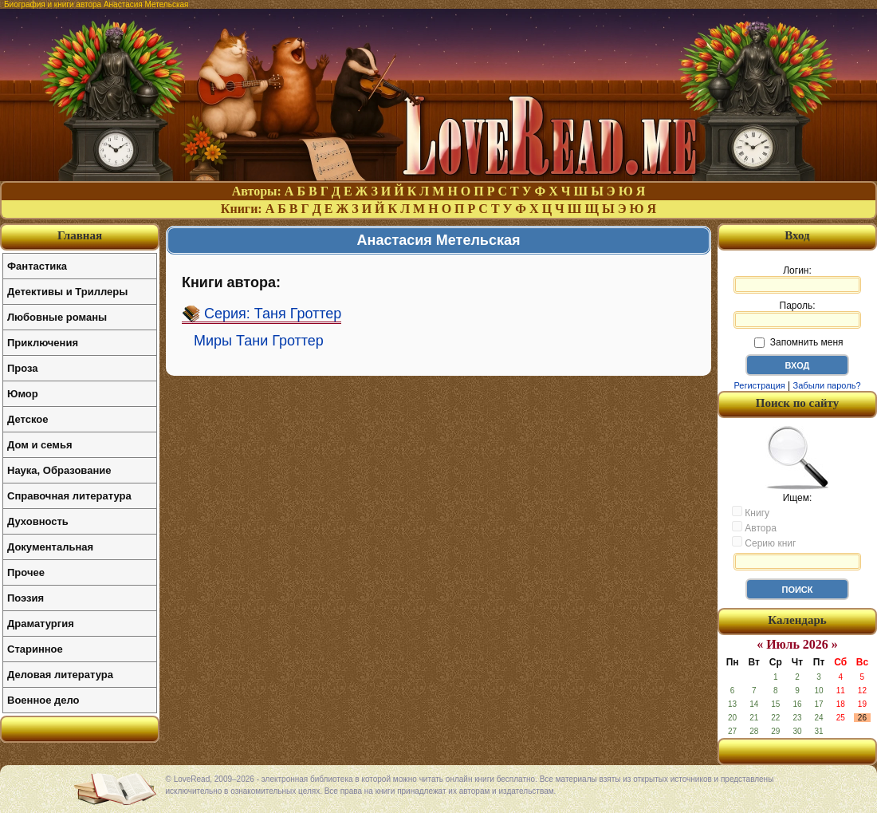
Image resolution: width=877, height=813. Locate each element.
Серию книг (764, 542)
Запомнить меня (798, 342)
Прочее (26, 572)
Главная (79, 235)
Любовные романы (57, 317)
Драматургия (40, 623)
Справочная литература (69, 496)
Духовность (38, 521)
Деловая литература (60, 675)
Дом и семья (40, 445)
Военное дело (43, 700)
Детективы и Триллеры (67, 292)
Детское (27, 419)
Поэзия (25, 598)
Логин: (797, 279)
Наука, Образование (59, 470)
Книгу (750, 512)
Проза (22, 368)
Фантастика (37, 266)
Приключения (42, 343)
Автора (754, 527)
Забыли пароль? (827, 385)
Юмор (22, 394)
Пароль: (797, 314)
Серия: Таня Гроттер (272, 314)
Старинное (35, 649)
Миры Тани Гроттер (259, 341)
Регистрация (759, 385)
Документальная (50, 547)
